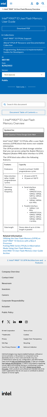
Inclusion (6, 306)
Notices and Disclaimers (13, 363)
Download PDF (23, 28)
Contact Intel (7, 277)
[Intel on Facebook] (3, 322)
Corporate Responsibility (13, 301)
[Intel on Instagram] (26, 322)
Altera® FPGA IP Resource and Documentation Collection (24, 44)
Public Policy (7, 312)
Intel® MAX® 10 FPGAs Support (17, 38)
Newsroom (7, 283)
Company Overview (11, 272)
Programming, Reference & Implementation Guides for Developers (23, 50)
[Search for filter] (23, 104)
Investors (6, 289)
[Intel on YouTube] (21, 322)
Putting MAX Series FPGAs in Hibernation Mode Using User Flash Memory (21, 247)
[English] (37, 3)
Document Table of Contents (22, 112)
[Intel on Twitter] (9, 322)
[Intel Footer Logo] (7, 393)
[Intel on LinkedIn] (15, 322)
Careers (5, 295)
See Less (21, 87)
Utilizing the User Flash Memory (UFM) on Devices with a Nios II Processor (21, 241)
